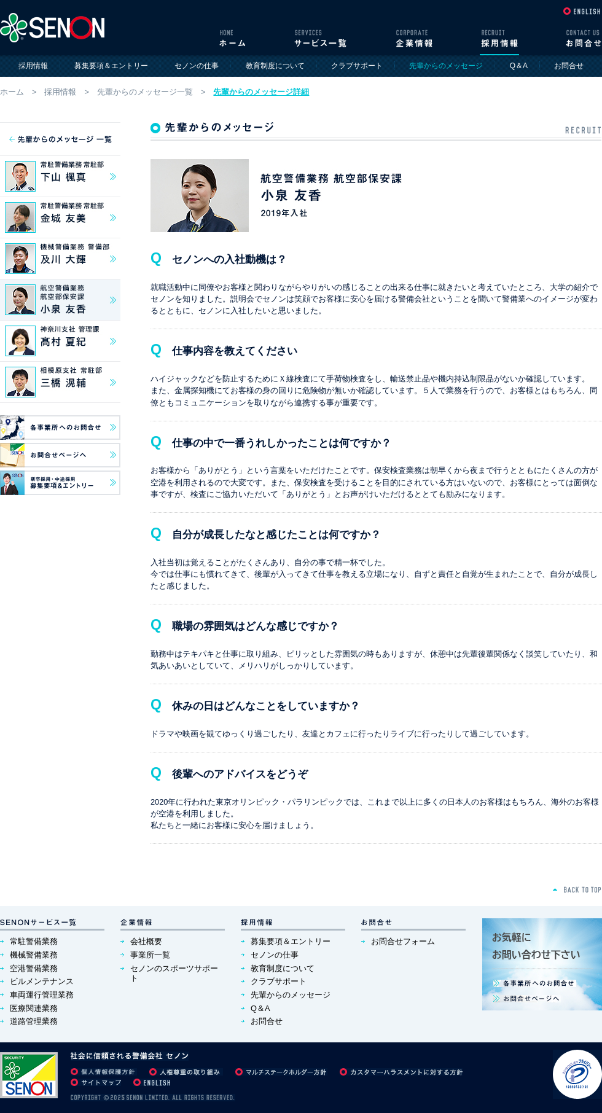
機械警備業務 (34, 954)
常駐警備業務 (34, 941)
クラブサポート (357, 65)
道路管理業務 (34, 1021)
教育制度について (275, 65)
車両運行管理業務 (42, 994)
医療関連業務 (34, 1008)
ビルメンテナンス (42, 981)
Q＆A (519, 65)
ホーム (12, 91)
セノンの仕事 (196, 65)
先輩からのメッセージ (290, 994)
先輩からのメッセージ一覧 (145, 91)
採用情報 (33, 65)
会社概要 (146, 941)
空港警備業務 (34, 968)
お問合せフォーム (403, 941)
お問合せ (569, 65)
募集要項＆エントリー (111, 65)
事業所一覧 (150, 954)
